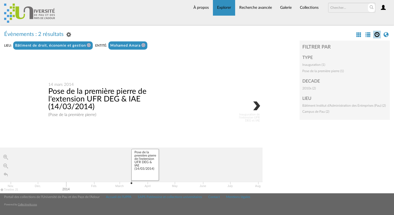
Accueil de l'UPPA (118, 197)
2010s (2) (309, 88)
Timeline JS (9, 189)
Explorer (224, 8)
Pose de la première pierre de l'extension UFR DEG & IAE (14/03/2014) (97, 99)
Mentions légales (238, 197)
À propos (201, 8)
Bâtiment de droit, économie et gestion (53, 45)
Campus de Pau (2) (315, 111)
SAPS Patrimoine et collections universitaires (170, 197)
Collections (309, 8)
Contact (214, 197)
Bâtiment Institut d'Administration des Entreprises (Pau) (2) (344, 105)
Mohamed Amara (127, 45)
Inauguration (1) (313, 64)
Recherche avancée (255, 8)
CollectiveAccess (27, 204)
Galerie (286, 8)
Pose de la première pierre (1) (323, 71)
